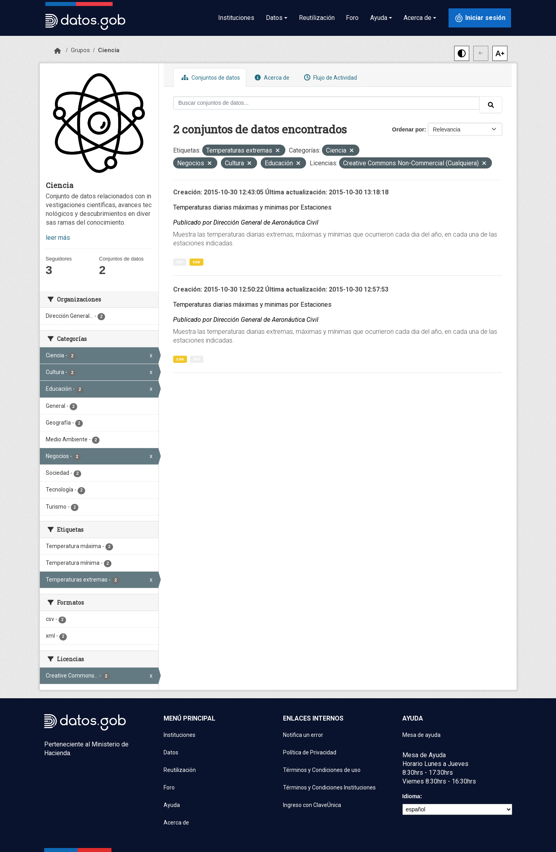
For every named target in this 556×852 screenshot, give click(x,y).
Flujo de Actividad (329, 77)
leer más (58, 237)
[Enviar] (490, 104)
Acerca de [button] (417, 18)
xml (179, 261)
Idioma (411, 796)
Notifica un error (303, 735)
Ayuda (172, 805)
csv (196, 261)
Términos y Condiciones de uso (322, 770)
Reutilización (317, 18)
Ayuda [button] (378, 18)
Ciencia (108, 50)
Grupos (80, 50)
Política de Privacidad (309, 752)
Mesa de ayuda (421, 735)
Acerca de (271, 77)
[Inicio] (57, 51)
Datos (171, 752)
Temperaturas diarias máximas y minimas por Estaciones (252, 207)
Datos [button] (274, 18)
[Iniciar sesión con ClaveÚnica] (480, 17)
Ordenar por (408, 129)
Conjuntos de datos (209, 77)
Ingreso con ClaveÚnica (312, 805)
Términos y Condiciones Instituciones (329, 787)
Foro (352, 18)
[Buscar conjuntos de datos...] (326, 103)
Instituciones (236, 18)
